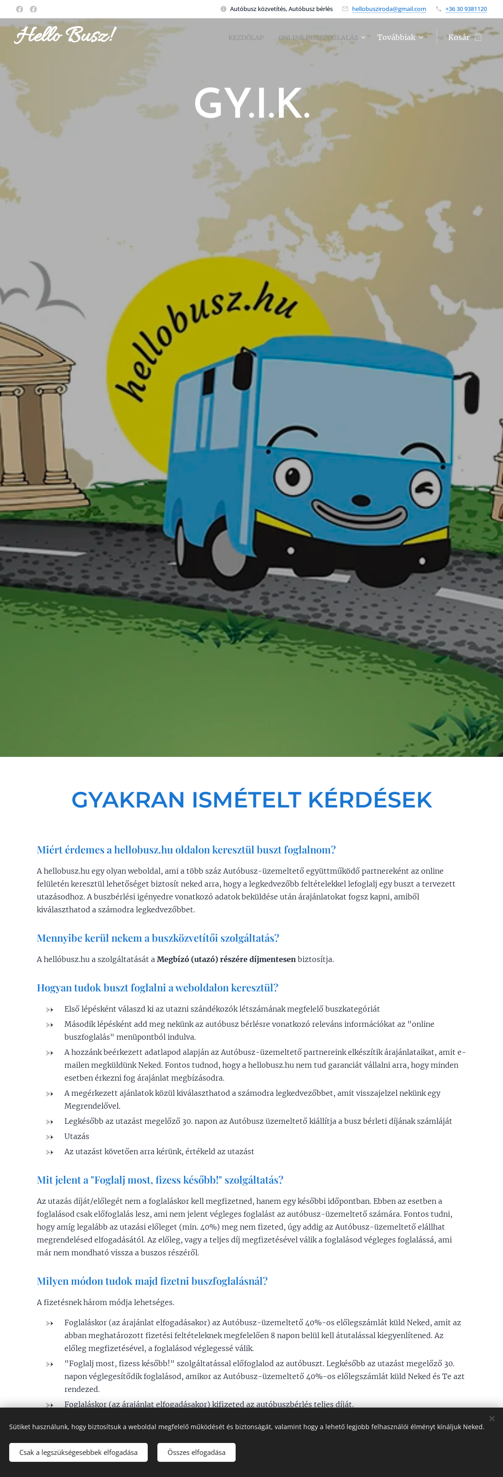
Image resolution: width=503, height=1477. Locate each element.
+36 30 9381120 (466, 9)
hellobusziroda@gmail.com (389, 9)
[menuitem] (235, 37)
